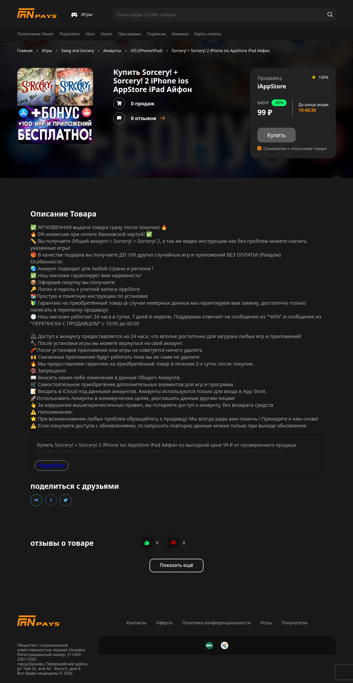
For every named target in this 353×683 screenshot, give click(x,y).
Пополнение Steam (35, 34)
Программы (129, 34)
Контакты (136, 623)
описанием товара (309, 148)
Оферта (164, 623)
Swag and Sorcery (77, 50)
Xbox (90, 34)
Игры (47, 50)
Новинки (180, 34)
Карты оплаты (207, 34)
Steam (107, 34)
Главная (25, 50)
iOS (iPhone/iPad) (147, 50)
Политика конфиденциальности (216, 623)
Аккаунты (112, 50)
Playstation (70, 34)
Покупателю (295, 623)
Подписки (156, 34)
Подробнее (51, 465)
